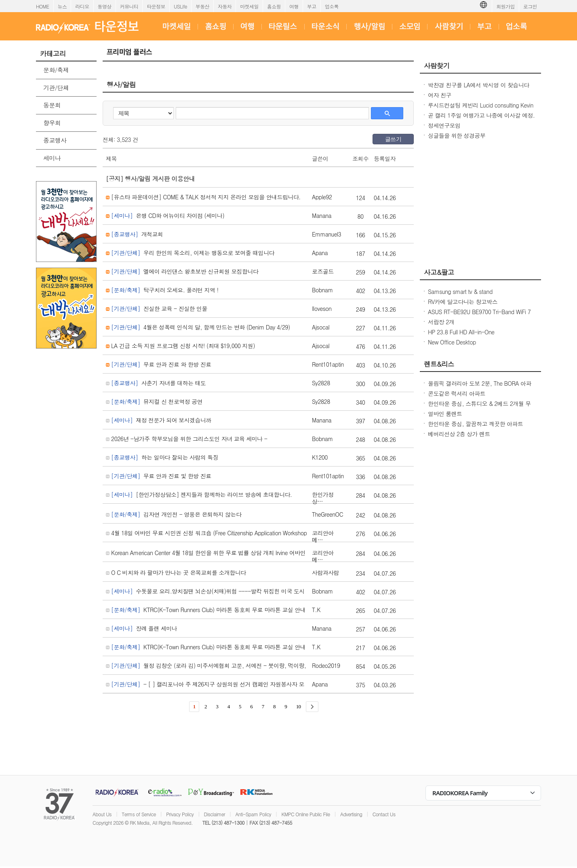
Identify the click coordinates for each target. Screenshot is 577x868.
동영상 (105, 6)
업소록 (332, 6)
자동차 (225, 6)
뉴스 (62, 6)
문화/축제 (56, 69)
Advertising (351, 814)
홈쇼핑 (274, 6)
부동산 (202, 6)
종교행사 (55, 140)
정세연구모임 (444, 125)
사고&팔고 (439, 272)
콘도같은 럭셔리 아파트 (456, 393)
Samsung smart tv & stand (460, 291)
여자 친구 (439, 95)
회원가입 (505, 6)
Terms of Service (139, 814)
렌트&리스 (439, 364)
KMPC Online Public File (305, 814)
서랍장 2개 (441, 322)
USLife (180, 6)
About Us (102, 814)
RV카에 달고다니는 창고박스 (462, 302)
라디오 (82, 6)
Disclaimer (214, 814)
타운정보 (156, 6)
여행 (294, 6)
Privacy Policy (180, 814)
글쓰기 (393, 139)
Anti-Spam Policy (253, 814)
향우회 (52, 122)
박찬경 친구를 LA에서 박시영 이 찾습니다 (478, 85)
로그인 (530, 6)
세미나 (52, 158)
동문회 (52, 105)
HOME (42, 6)
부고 (311, 6)
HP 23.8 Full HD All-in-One (461, 332)
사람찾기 (437, 65)
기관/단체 (56, 87)
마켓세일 (249, 6)
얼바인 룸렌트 (445, 414)
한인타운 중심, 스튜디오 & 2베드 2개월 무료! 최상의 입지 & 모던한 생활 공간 (479, 407)
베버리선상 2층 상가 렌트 (459, 434)
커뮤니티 (129, 6)
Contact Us (384, 814)
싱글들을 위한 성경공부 (456, 135)
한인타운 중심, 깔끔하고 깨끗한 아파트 (475, 424)
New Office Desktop (452, 342)
